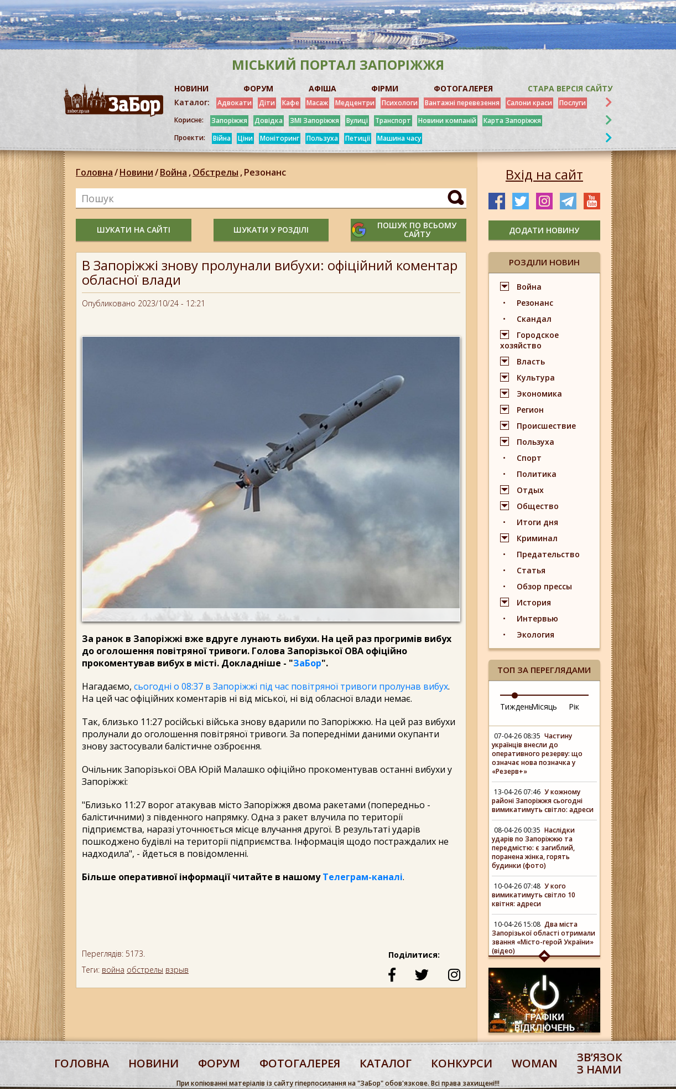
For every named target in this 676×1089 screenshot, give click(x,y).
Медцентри (355, 102)
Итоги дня (537, 522)
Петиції (357, 138)
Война (176, 172)
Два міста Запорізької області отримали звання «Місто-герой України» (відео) (543, 938)
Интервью (537, 618)
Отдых (530, 490)
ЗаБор (307, 663)
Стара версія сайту (570, 88)
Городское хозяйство (529, 340)
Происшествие (546, 425)
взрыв (177, 969)
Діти (267, 102)
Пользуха (322, 138)
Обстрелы (218, 172)
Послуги (572, 102)
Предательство (548, 554)
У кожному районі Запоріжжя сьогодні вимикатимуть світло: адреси (543, 800)
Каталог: (192, 102)
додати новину (544, 230)
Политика (537, 474)
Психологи (400, 102)
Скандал (534, 319)
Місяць (544, 706)
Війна (222, 138)
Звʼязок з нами (599, 1063)
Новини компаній (447, 120)
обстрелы (145, 969)
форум (219, 1063)
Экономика (539, 393)
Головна (94, 172)
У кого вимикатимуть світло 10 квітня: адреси (533, 894)
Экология (535, 634)
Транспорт (393, 120)
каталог (386, 1063)
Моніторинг (279, 138)
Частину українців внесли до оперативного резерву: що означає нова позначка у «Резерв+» (537, 753)
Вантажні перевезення (462, 102)
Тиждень (516, 706)
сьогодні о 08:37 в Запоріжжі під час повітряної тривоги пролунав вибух (291, 686)
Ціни (245, 138)
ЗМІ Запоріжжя (314, 120)
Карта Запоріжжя (512, 120)
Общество (538, 506)
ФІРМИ (384, 88)
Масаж (317, 102)
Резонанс (265, 172)
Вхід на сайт (544, 174)
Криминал (537, 538)
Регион (530, 409)
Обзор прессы (544, 586)
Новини (136, 172)
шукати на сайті (133, 229)
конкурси (461, 1063)
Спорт (529, 458)
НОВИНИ (191, 88)
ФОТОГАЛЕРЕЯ (463, 88)
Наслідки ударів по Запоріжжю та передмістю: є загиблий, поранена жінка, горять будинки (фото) (533, 847)
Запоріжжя (229, 120)
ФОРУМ (258, 88)
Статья (531, 570)
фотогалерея (299, 1063)
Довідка (268, 120)
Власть (531, 361)
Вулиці (357, 120)
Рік (574, 706)
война (113, 969)
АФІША (322, 88)
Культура (536, 377)
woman (535, 1063)
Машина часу (399, 138)
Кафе (290, 102)
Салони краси (529, 102)
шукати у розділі (271, 229)
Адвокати (234, 102)
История (534, 602)
